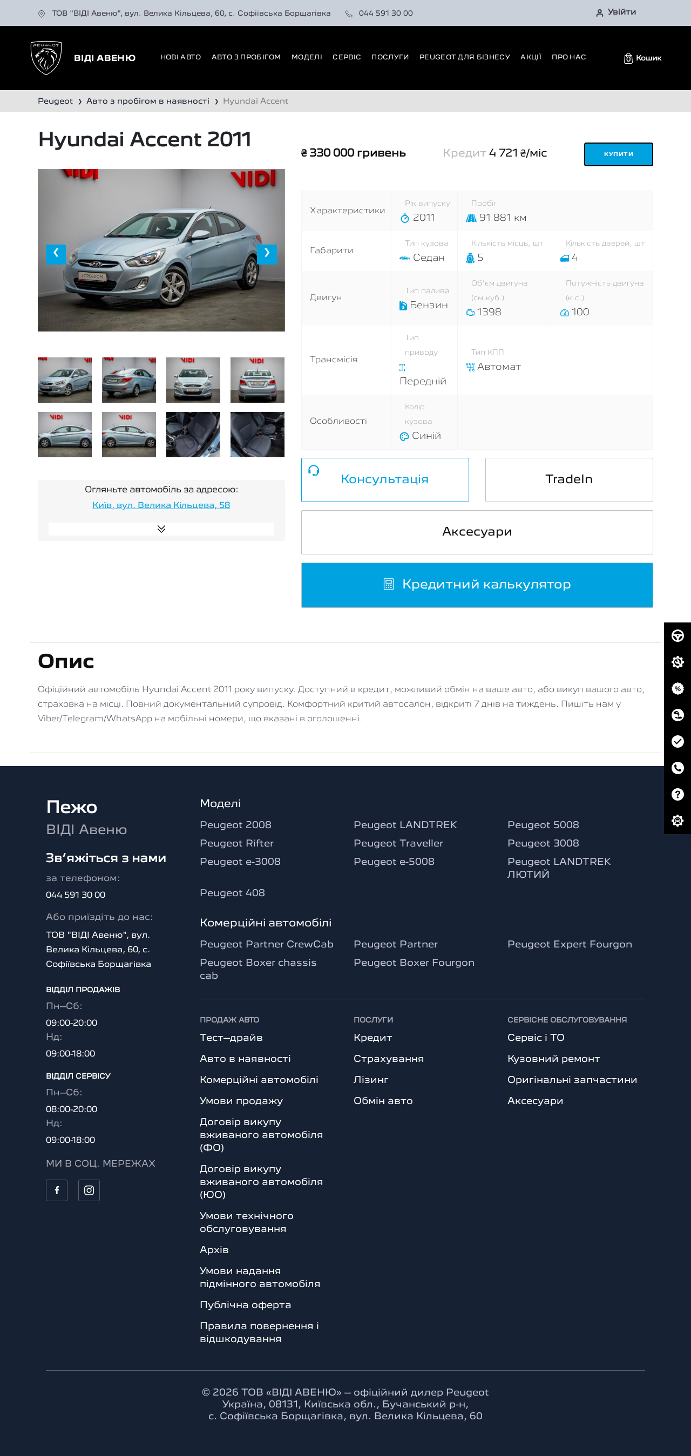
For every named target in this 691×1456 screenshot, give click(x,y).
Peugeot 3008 (543, 843)
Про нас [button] (569, 57)
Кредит (373, 1038)
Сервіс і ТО (536, 1038)
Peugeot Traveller (398, 843)
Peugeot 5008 (543, 825)
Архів (214, 1250)
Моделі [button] (307, 57)
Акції (530, 57)
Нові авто (180, 57)
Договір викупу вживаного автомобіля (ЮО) (261, 1182)
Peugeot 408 (232, 893)
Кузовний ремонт (553, 1059)
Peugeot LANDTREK (405, 825)
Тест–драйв (231, 1038)
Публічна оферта (246, 1305)
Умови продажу (241, 1101)
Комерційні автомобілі (259, 1080)
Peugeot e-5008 (394, 862)
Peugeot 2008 (236, 825)
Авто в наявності (245, 1059)
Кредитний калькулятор (477, 585)
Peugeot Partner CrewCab (267, 944)
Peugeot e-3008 (240, 862)
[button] (642, 58)
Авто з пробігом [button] (246, 57)
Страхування (389, 1059)
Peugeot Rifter (237, 843)
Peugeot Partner (396, 944)
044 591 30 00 (379, 13)
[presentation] (56, 255)
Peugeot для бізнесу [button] (464, 57)
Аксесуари (477, 532)
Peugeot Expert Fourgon (569, 944)
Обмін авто (383, 1101)
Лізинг (371, 1080)
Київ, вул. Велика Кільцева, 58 (161, 506)
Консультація (385, 480)
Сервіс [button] (347, 57)
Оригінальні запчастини (572, 1080)
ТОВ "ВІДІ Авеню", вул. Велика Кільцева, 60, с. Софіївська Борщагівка (185, 13)
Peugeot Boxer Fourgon (414, 963)
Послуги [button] (390, 57)
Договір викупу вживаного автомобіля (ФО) (261, 1135)
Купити (618, 154)
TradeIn (569, 480)
